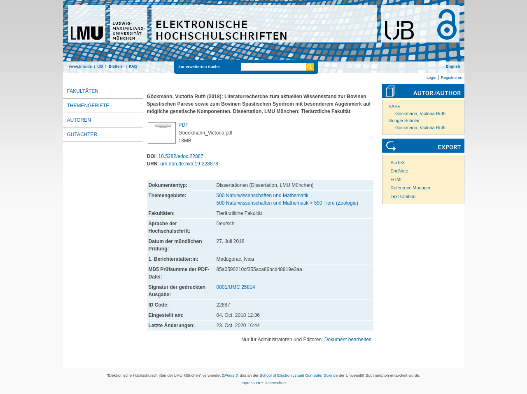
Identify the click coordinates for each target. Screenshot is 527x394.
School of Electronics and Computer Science (299, 375)
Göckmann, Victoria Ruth (420, 113)
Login (431, 77)
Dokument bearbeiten (348, 339)
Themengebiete (88, 106)
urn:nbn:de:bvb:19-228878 (189, 164)
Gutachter (82, 134)
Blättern (116, 66)
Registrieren (451, 77)
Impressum (250, 382)
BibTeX (398, 162)
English (453, 66)
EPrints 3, (230, 375)
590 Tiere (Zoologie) (336, 203)
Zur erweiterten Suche (199, 66)
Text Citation (403, 196)
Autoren (79, 120)
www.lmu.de (80, 66)
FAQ (133, 66)
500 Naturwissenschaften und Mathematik (262, 195)
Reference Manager (411, 187)
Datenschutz (276, 382)
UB (100, 66)
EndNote (399, 170)
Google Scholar (404, 120)
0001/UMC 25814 (236, 287)
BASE (395, 106)
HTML (397, 179)
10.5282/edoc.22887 (181, 156)
